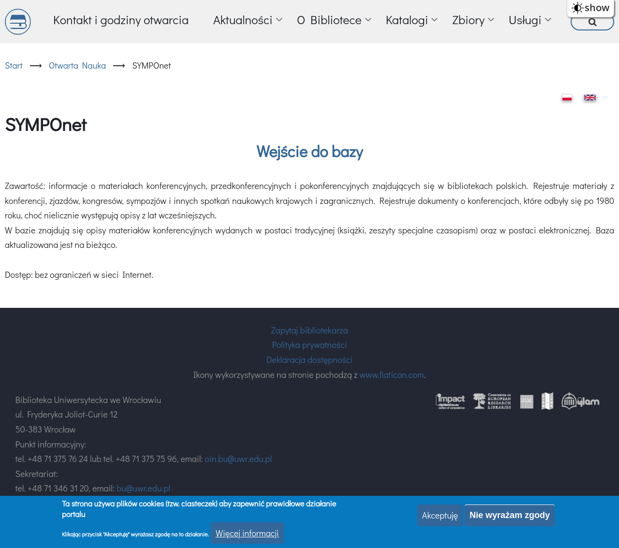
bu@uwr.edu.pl (143, 488)
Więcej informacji (247, 533)
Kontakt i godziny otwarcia (121, 20)
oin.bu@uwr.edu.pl (238, 458)
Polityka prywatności (309, 344)
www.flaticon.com (391, 374)
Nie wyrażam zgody (510, 515)
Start (14, 65)
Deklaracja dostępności (309, 359)
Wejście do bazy (309, 151)
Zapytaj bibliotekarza (309, 330)
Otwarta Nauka (77, 65)
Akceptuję (440, 515)
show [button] (597, 7)
